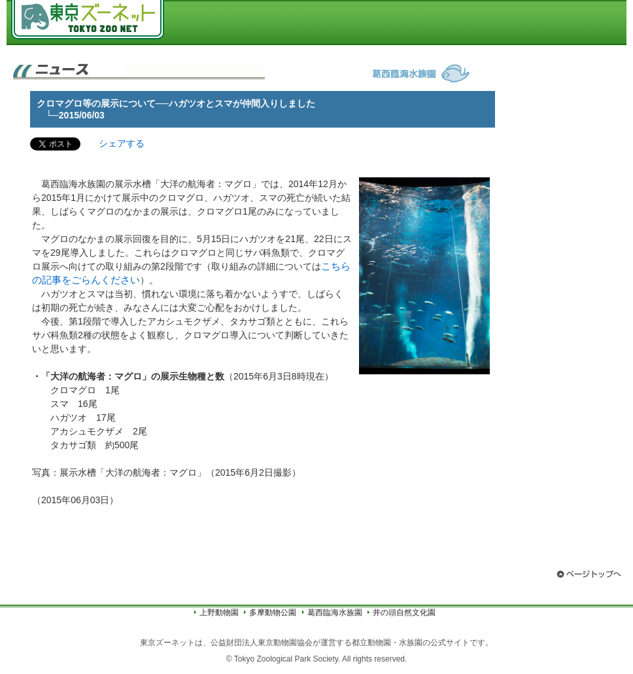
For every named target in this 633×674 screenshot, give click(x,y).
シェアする (122, 143)
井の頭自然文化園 (404, 612)
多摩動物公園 (272, 612)
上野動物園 (219, 612)
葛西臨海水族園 (334, 612)
